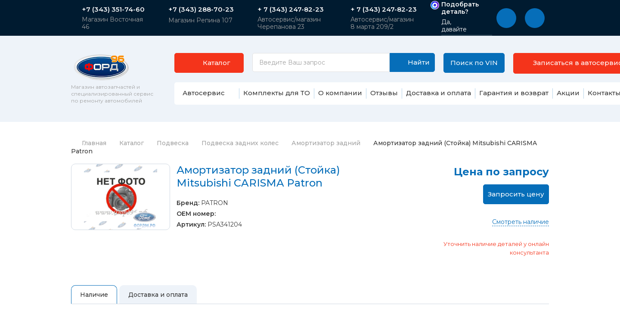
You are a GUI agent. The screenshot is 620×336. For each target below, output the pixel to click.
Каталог (131, 143)
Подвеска (173, 143)
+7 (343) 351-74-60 (113, 9)
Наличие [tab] (94, 295)
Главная (88, 143)
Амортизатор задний (325, 143)
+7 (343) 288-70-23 (201, 9)
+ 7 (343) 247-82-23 (290, 9)
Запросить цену (516, 194)
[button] (506, 18)
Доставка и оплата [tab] (158, 295)
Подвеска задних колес (240, 143)
